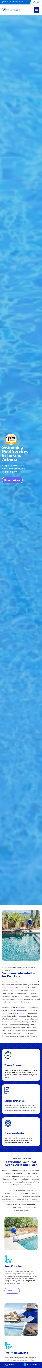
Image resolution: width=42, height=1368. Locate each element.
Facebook (34, 2)
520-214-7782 (37, 2)
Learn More (13, 1290)
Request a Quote (33, 1365)
